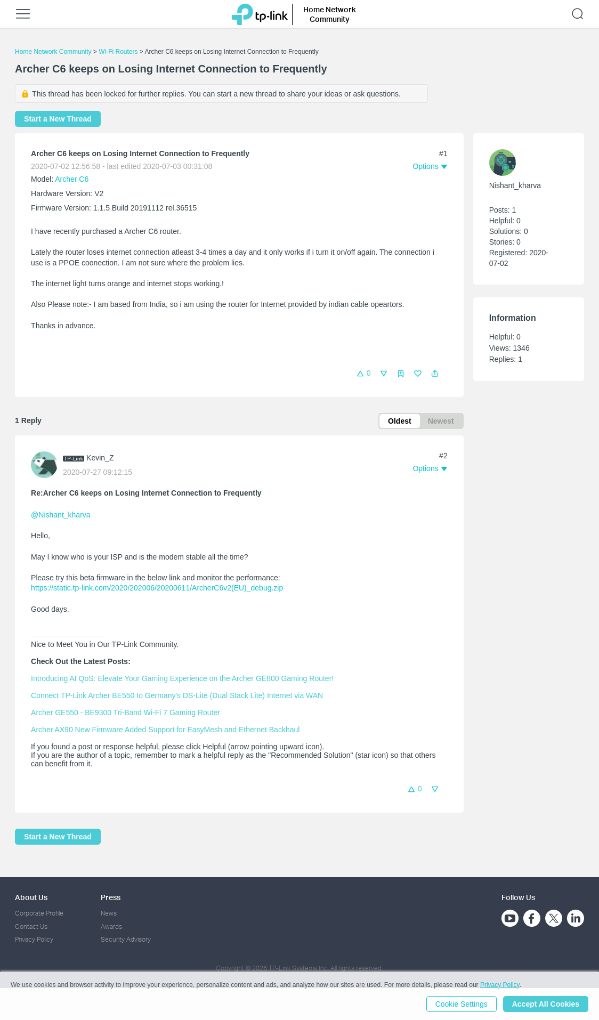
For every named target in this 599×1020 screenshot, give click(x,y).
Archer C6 (71, 179)
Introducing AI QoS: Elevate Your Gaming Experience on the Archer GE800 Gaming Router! (182, 678)
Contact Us (31, 926)
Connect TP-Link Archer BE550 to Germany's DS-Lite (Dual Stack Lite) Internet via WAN (177, 695)
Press (110, 897)
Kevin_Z (100, 458)
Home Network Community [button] (329, 14)
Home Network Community (53, 51)
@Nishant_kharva (61, 515)
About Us (31, 897)
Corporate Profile (39, 913)
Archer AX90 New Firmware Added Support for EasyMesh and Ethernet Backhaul (165, 729)
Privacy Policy (34, 939)
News (109, 913)
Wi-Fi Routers (119, 51)
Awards (111, 926)
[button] (435, 373)
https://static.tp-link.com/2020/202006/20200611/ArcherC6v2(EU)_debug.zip (157, 588)
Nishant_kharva (515, 185)
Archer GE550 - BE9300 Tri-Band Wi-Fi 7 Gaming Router (125, 712)
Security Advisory (126, 939)
